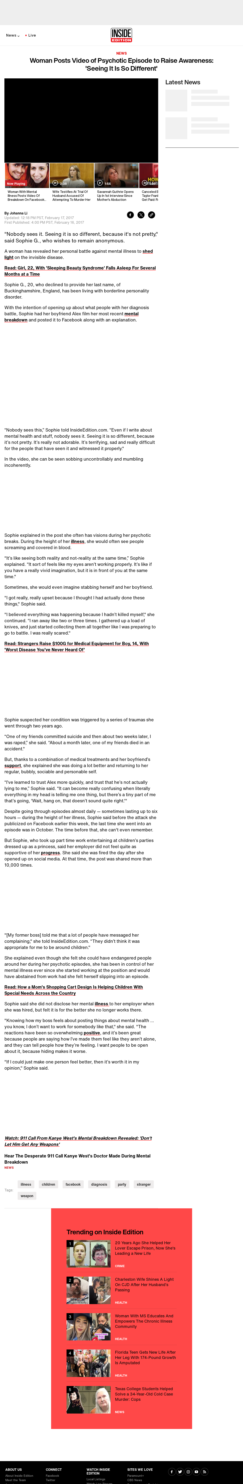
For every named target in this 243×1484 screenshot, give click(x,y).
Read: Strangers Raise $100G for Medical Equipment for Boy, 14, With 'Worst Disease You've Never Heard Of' (76, 646)
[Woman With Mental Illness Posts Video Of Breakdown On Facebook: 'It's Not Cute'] (26, 182)
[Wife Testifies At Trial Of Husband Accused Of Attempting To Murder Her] (71, 182)
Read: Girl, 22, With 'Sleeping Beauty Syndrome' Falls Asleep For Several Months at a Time (80, 271)
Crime (120, 1266)
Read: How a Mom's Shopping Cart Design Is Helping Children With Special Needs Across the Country (73, 990)
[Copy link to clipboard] (152, 215)
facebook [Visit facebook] (73, 1184)
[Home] (121, 35)
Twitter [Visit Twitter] (50, 1480)
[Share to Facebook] (130, 215)
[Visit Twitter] (180, 1472)
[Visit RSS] (204, 1472)
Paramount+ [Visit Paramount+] (135, 1476)
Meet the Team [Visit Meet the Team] (15, 1480)
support (12, 765)
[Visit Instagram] (188, 1472)
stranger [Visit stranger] (144, 1184)
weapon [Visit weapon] (27, 1196)
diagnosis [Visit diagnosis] (99, 1184)
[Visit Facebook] (172, 1472)
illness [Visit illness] (26, 1184)
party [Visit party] (122, 1184)
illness (77, 541)
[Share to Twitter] (141, 215)
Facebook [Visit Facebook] (52, 1476)
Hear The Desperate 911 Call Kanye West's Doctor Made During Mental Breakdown (77, 1159)
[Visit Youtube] (196, 1472)
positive (92, 1033)
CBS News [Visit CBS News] (134, 1480)
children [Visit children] (48, 1184)
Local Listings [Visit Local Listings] (96, 1479)
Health (121, 1302)
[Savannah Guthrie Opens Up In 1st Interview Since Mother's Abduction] (116, 182)
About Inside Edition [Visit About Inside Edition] (19, 1476)
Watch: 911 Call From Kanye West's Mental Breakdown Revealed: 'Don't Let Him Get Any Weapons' (78, 1141)
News (11, 35)
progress (50, 852)
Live (32, 35)
